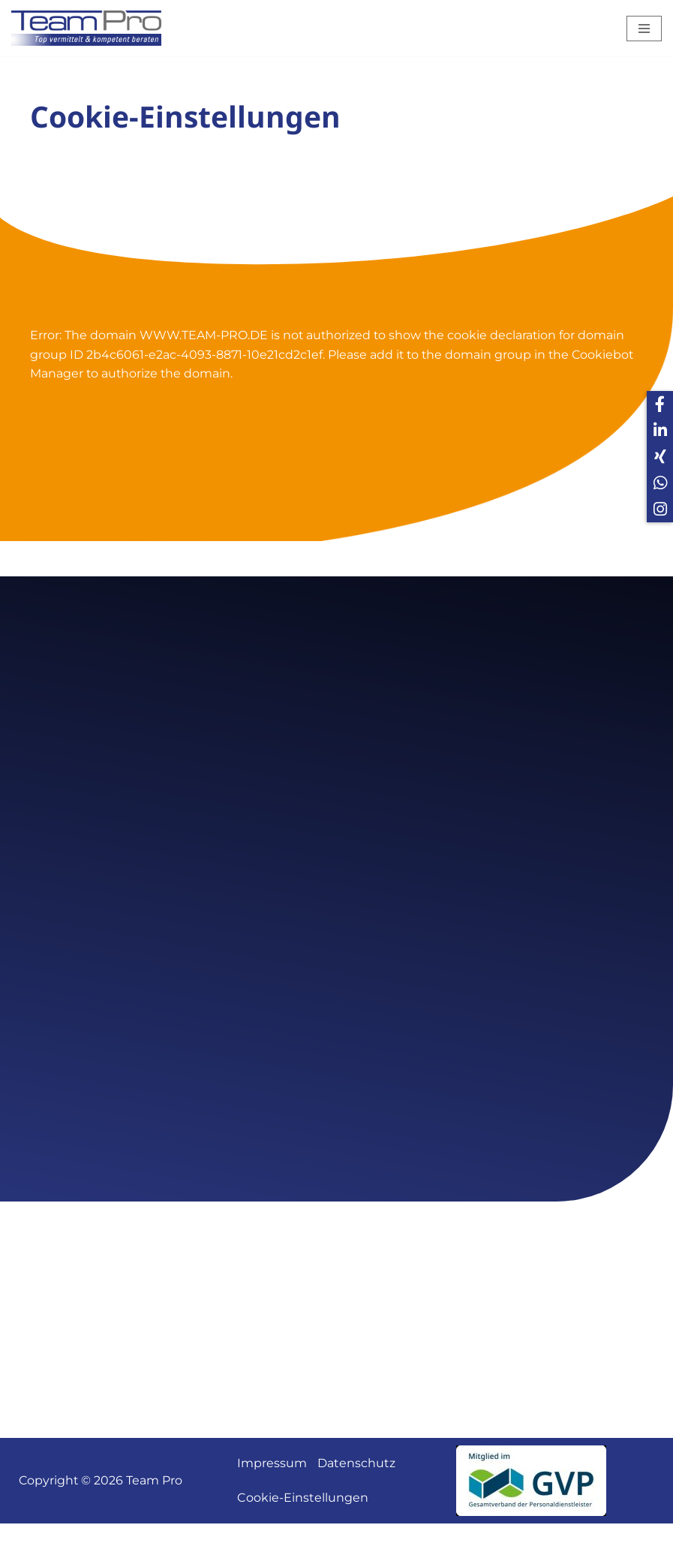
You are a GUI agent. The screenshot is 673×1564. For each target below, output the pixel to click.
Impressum (272, 1503)
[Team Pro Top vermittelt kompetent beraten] (90, 28)
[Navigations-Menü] (644, 28)
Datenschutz (356, 1503)
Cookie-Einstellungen (302, 1538)
